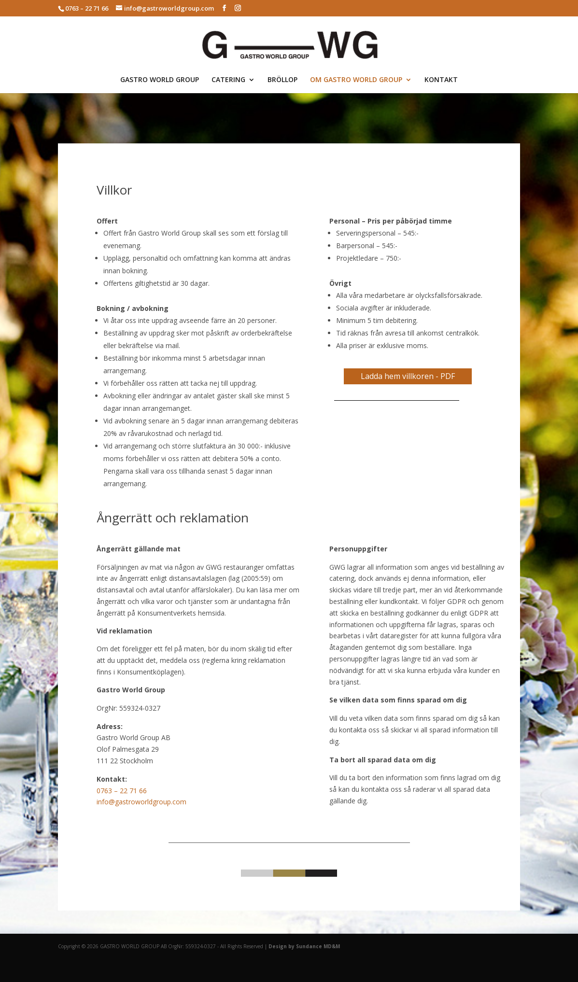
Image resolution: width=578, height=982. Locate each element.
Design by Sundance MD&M (304, 946)
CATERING (228, 80)
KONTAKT (441, 80)
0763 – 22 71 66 (122, 790)
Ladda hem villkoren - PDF (408, 376)
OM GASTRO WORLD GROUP (356, 80)
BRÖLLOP (282, 80)
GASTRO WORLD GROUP (159, 80)
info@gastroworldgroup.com (141, 801)
